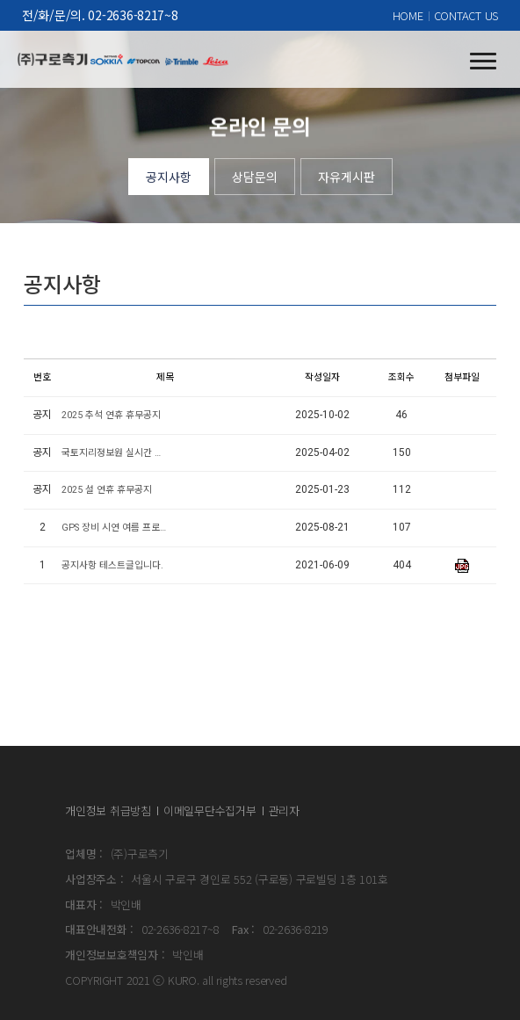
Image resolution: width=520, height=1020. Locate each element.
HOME (408, 15)
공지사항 (168, 176)
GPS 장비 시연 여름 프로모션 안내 (114, 527)
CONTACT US (466, 15)
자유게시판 (346, 176)
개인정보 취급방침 (108, 810)
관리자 (284, 810)
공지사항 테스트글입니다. (112, 565)
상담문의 (255, 176)
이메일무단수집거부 (209, 810)
